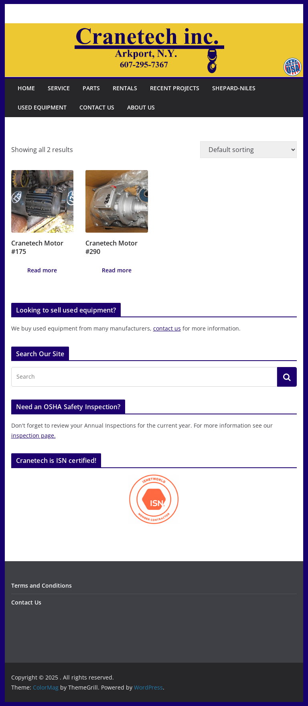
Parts (91, 88)
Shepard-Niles (233, 88)
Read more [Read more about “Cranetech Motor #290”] (117, 270)
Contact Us (96, 107)
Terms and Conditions (41, 585)
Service (59, 88)
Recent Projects (174, 88)
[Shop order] (248, 149)
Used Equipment (42, 107)
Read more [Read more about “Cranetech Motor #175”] (42, 270)
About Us (141, 107)
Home (26, 88)
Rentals (125, 88)
